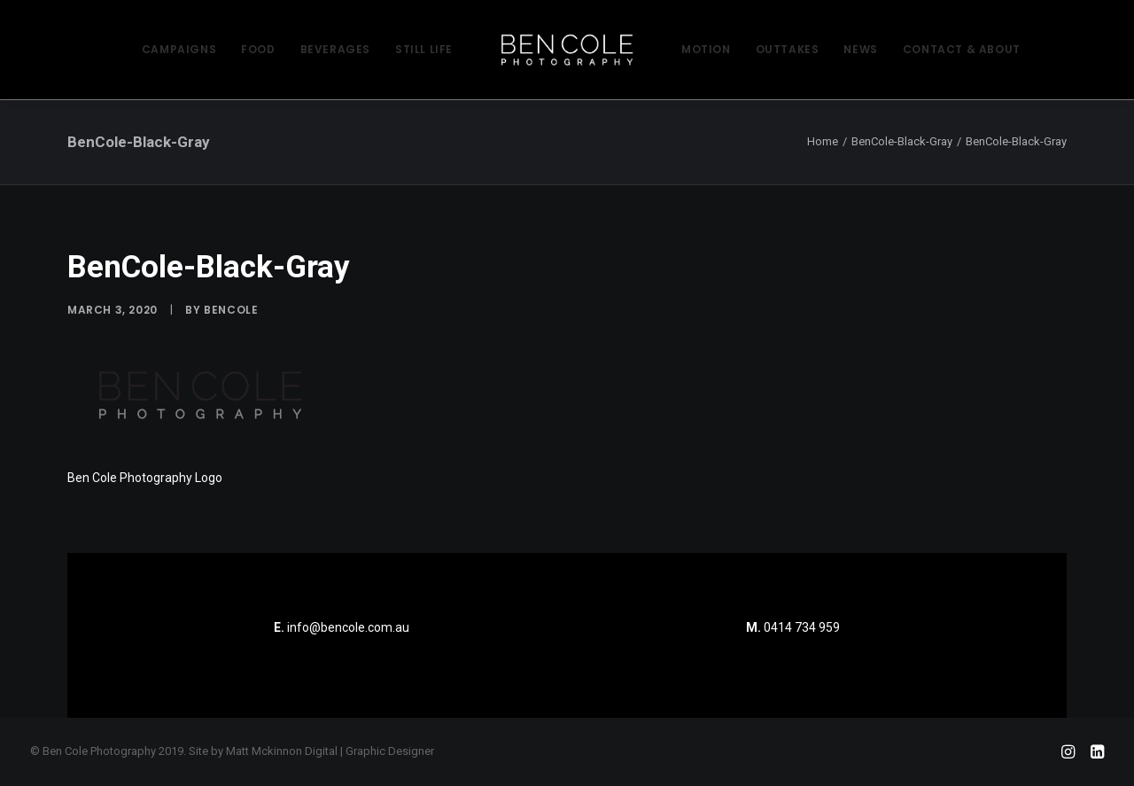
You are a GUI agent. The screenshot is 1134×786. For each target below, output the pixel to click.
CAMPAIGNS (179, 49)
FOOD (258, 49)
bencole (231, 309)
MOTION (706, 49)
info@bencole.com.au (341, 627)
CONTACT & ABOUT (962, 49)
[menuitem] (179, 49)
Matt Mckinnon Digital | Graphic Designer (330, 751)
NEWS (860, 49)
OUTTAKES (787, 49)
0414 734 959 (802, 627)
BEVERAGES (335, 49)
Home (822, 141)
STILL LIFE (424, 49)
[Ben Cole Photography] (567, 49)
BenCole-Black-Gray (901, 141)
